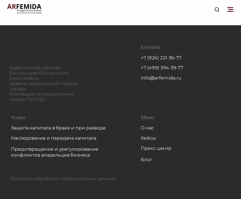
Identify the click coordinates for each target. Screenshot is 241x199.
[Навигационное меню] (230, 9)
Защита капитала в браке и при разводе (58, 128)
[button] (216, 9)
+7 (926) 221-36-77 (161, 57)
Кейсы (148, 138)
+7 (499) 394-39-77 (162, 67)
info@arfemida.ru (161, 78)
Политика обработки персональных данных (63, 178)
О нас (147, 128)
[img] (44, 51)
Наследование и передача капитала (53, 138)
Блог (146, 159)
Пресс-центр (156, 148)
